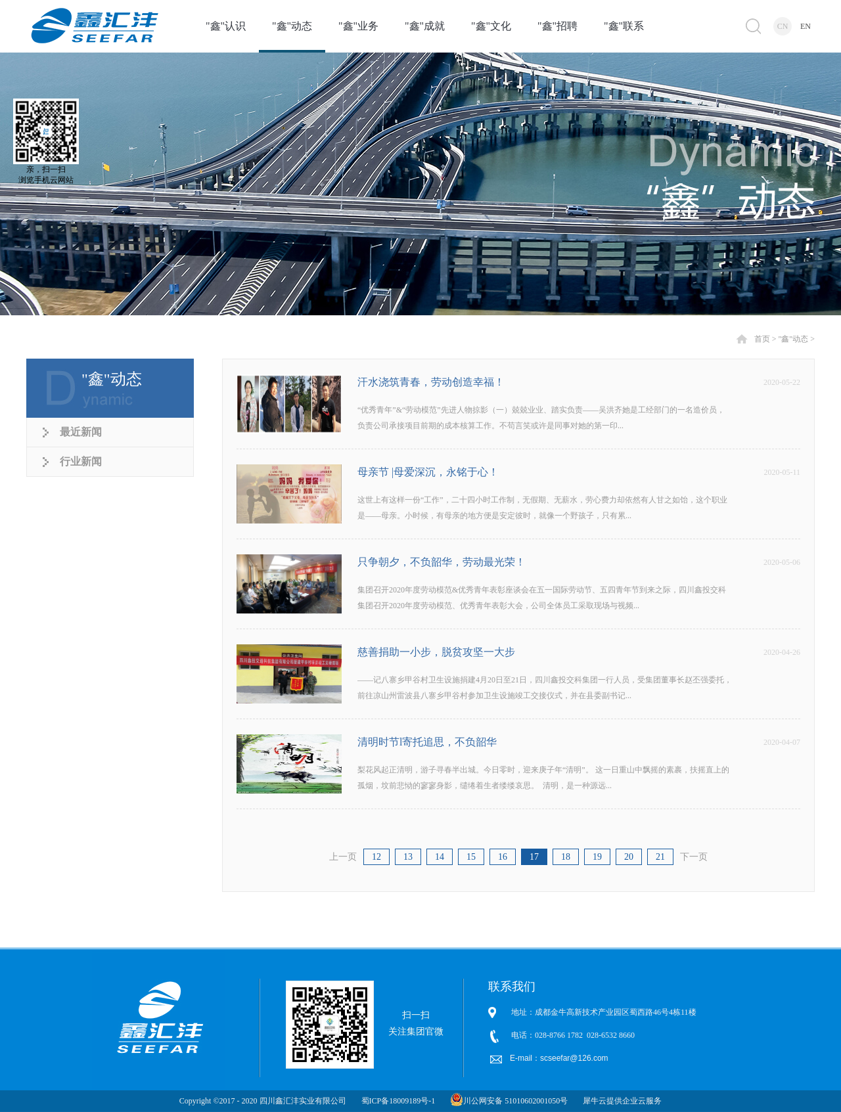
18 (565, 857)
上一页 (343, 857)
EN (805, 26)
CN (782, 26)
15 (471, 857)
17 (534, 857)
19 (597, 857)
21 (660, 857)
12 (376, 857)
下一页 (694, 857)
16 (502, 857)
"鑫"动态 (793, 339)
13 (408, 857)
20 (628, 857)
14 (439, 857)
